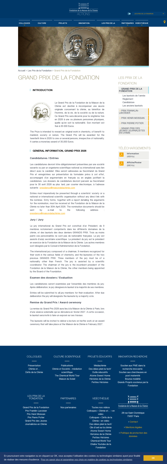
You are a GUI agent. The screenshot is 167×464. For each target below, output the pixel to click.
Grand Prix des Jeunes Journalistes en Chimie (133, 128)
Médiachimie (100, 369)
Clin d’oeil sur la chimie (100, 431)
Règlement (127, 99)
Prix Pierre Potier (130, 122)
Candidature (128, 102)
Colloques (29, 23)
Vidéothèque (136, 23)
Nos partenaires (68, 411)
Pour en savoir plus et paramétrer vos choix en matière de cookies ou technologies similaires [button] (86, 459)
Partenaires (124, 23)
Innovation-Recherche (84, 23)
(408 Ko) (128, 151)
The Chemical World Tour (67, 379)
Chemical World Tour (100, 444)
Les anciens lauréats (132, 105)
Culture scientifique (45, 23)
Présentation (34, 369)
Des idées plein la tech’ (100, 372)
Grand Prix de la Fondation (130, 90)
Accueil (21, 71)
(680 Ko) (129, 160)
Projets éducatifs (64, 23)
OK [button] (153, 458)
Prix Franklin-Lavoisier (128, 111)
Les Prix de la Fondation (106, 23)
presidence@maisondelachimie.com (58, 188)
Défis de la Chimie (34, 376)
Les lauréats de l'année (133, 95)
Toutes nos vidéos (101, 411)
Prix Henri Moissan (131, 117)
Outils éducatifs (100, 376)
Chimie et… (34, 372)
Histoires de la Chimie (100, 382)
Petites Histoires (100, 386)
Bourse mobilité (133, 382)
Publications (67, 369)
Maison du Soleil (67, 382)
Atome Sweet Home (100, 379)
